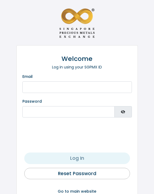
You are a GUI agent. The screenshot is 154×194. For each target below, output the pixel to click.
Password (32, 101)
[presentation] (77, 133)
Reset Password (77, 173)
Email (27, 76)
